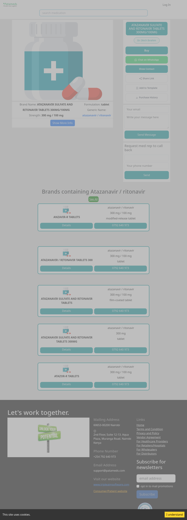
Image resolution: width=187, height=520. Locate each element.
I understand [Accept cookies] (174, 514)
